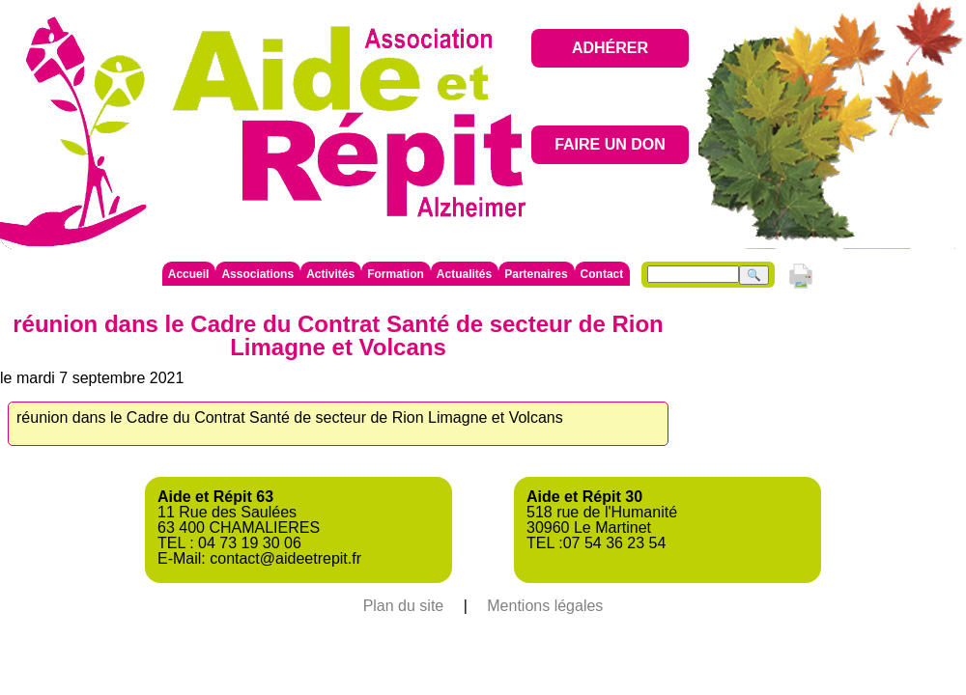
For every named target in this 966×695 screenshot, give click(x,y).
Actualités (464, 274)
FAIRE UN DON (610, 144)
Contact (602, 274)
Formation (395, 274)
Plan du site (403, 606)
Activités (330, 274)
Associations (257, 274)
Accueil (189, 274)
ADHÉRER (610, 48)
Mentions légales (545, 606)
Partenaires (535, 274)
